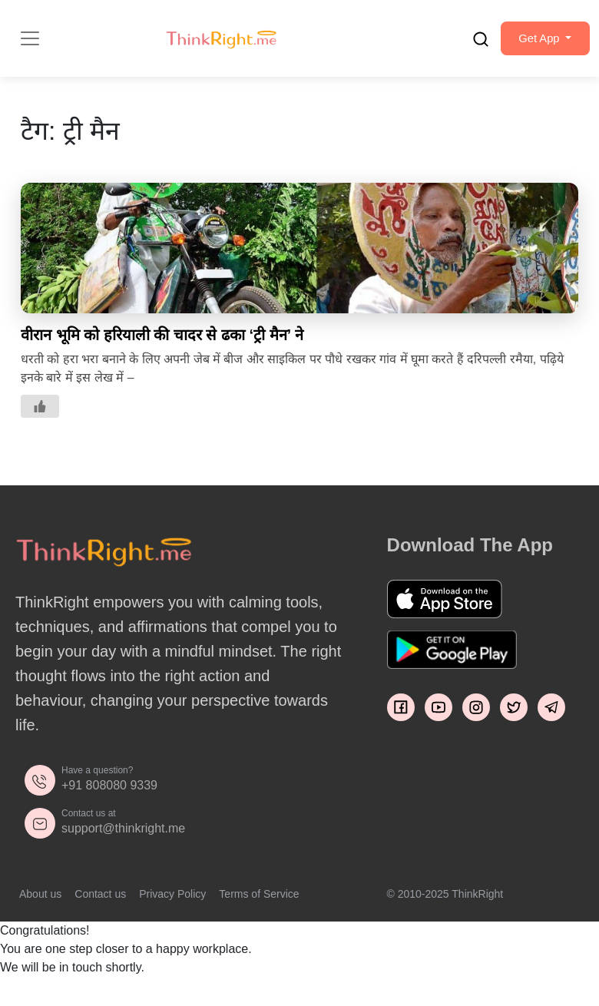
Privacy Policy (172, 911)
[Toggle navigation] (30, 46)
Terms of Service (259, 911)
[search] (467, 47)
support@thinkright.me (123, 845)
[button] (538, 47)
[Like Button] (40, 423)
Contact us (100, 911)
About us (40, 911)
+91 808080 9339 (109, 802)
